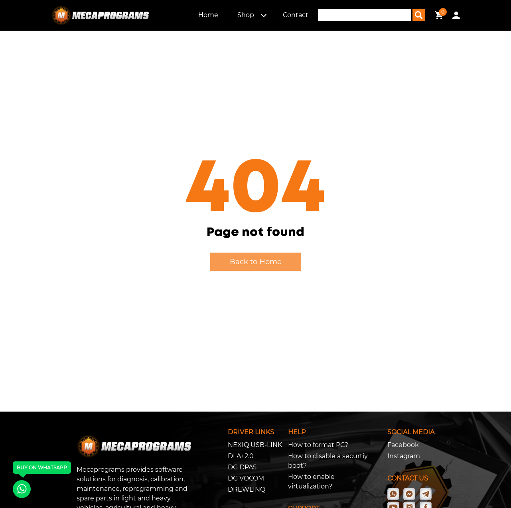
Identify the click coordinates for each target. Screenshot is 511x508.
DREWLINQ (246, 489)
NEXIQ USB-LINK (255, 445)
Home (208, 15)
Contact (295, 15)
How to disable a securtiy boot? (328, 460)
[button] (263, 15)
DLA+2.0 (241, 456)
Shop (245, 15)
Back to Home (256, 261)
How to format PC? (318, 445)
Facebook (403, 445)
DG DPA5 (242, 467)
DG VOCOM (246, 478)
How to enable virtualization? (311, 481)
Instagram (403, 456)
